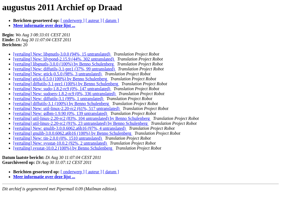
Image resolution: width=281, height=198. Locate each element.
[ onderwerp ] (73, 20)
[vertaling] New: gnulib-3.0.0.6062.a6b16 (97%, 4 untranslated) (70, 128)
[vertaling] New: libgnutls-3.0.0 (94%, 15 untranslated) (62, 54)
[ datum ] (111, 20)
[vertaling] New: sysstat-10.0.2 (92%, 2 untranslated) (60, 143)
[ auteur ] (94, 20)
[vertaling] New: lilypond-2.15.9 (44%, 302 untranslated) (64, 59)
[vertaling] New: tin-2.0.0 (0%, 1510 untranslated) (58, 138)
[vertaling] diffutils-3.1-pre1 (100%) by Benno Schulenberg (66, 83)
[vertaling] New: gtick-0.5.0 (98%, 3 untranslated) (58, 74)
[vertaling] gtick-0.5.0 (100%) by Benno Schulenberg (60, 78)
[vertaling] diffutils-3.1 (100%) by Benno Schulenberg (61, 103)
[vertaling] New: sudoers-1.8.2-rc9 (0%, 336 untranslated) (64, 93)
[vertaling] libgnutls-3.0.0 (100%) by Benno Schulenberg (64, 64)
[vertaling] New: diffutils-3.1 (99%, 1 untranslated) (58, 98)
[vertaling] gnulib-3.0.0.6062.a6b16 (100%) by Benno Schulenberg (72, 133)
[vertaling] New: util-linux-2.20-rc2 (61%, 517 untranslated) (66, 108)
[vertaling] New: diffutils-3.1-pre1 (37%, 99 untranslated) (64, 69)
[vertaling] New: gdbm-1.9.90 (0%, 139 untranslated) (60, 113)
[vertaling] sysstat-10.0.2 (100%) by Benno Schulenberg (63, 148)
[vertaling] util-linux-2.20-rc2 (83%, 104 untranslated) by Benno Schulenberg (82, 118)
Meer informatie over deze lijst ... (44, 25)
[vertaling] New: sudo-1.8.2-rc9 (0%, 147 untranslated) (62, 88)
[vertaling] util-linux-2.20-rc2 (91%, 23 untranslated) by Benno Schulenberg (81, 123)
